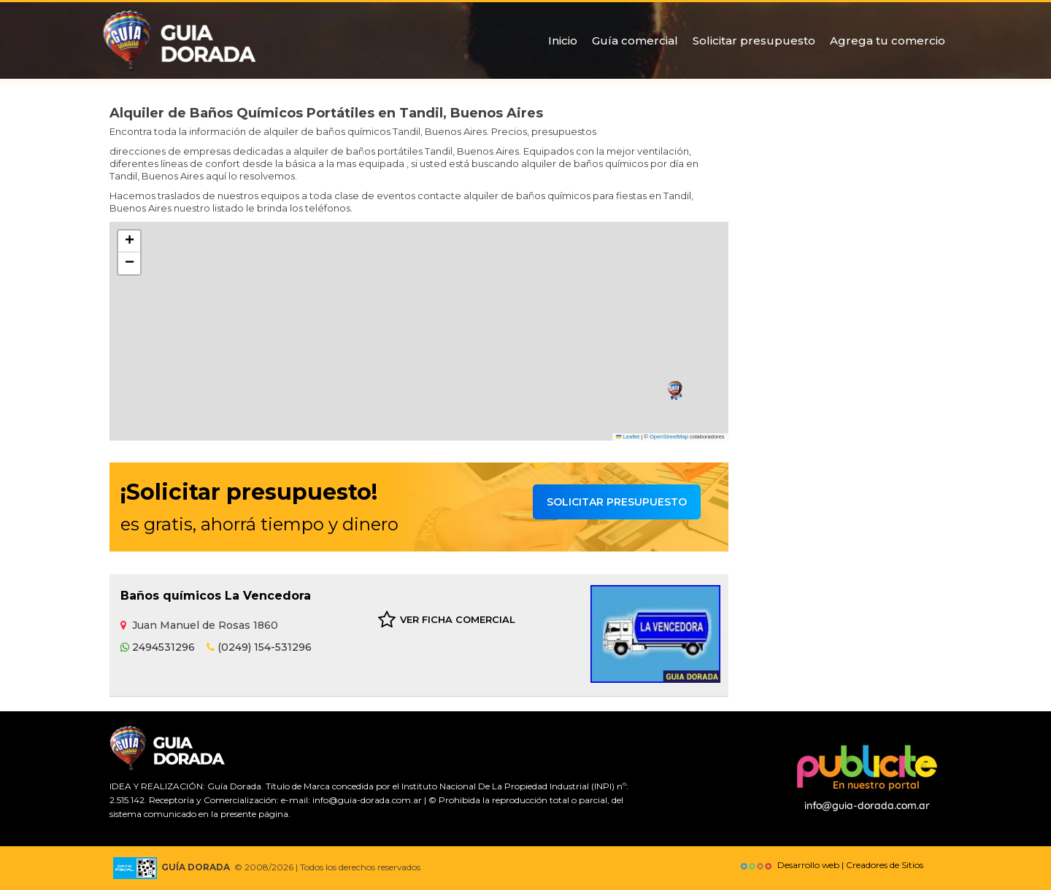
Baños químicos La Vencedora (215, 596)
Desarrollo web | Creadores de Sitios (830, 864)
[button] (675, 391)
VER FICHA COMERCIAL (446, 620)
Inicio (562, 40)
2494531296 (157, 647)
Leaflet (627, 436)
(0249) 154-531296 (259, 647)
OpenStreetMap (669, 436)
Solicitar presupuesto (754, 40)
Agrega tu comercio (887, 40)
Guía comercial (635, 40)
